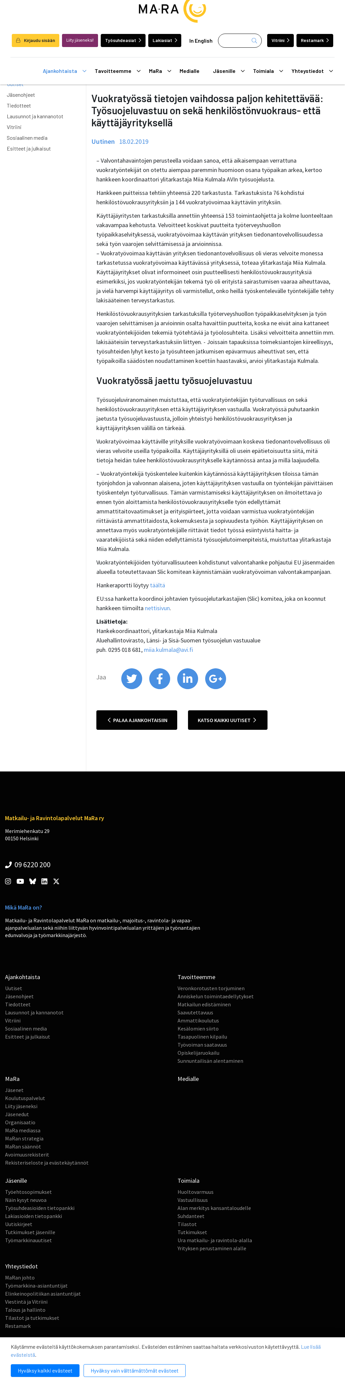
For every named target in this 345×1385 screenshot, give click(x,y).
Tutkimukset (192, 1232)
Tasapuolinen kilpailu (202, 1036)
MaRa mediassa (22, 1130)
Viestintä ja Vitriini (26, 1301)
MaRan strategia (24, 1138)
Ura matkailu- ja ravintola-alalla (215, 1240)
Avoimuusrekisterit (27, 1154)
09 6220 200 (28, 864)
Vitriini (280, 40)
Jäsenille (229, 70)
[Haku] (240, 41)
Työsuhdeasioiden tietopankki (39, 1208)
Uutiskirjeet (18, 1224)
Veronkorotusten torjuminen (211, 988)
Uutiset (13, 988)
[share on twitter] (132, 687)
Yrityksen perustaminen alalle (212, 1248)
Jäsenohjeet (21, 94)
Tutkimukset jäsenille (30, 1232)
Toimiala (268, 70)
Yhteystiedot (312, 70)
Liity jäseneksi (21, 1106)
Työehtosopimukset (28, 1191)
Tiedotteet (19, 105)
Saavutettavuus (195, 1012)
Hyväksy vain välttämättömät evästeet (135, 1370)
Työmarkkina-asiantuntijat (36, 1285)
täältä (157, 585)
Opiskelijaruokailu (198, 1052)
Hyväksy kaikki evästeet (45, 1370)
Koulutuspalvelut (25, 1098)
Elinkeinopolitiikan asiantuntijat (43, 1293)
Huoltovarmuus (196, 1191)
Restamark (315, 40)
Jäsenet (14, 1090)
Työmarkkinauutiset (28, 1240)
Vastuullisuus (193, 1200)
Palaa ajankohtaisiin (137, 720)
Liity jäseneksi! (80, 40)
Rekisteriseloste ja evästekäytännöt (47, 1162)
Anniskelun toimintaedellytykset (216, 996)
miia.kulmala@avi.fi (168, 650)
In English (201, 40)
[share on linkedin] (188, 687)
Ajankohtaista (64, 70)
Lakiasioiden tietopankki (33, 1216)
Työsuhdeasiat (123, 40)
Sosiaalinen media (27, 137)
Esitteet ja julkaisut (29, 148)
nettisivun (157, 608)
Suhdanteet (191, 1216)
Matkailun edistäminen (204, 1004)
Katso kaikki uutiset (227, 720)
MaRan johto (20, 1277)
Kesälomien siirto (198, 1028)
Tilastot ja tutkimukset (32, 1317)
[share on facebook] (160, 687)
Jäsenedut (17, 1114)
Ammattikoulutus (198, 1020)
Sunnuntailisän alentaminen (210, 1060)
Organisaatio (20, 1122)
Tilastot (187, 1224)
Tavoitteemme (117, 70)
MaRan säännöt (23, 1146)
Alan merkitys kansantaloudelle (214, 1208)
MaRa (160, 70)
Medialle (189, 71)
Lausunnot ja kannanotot (35, 116)
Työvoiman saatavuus (202, 1044)
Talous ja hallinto (25, 1309)
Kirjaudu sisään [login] (35, 40)
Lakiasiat (165, 40)
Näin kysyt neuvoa (25, 1200)
